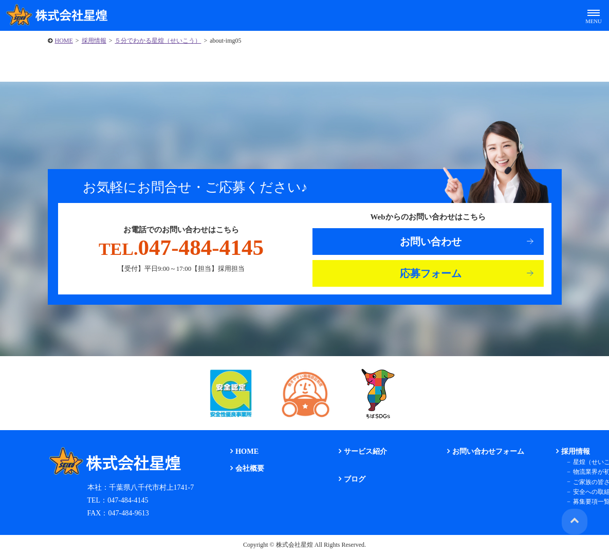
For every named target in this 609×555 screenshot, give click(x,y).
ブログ (353, 479)
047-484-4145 (181, 247)
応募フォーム (431, 273)
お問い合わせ (431, 241)
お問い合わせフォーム (487, 451)
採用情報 (94, 40)
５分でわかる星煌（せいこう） (158, 40)
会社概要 (248, 468)
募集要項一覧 (589, 501)
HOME (64, 40)
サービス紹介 (364, 451)
